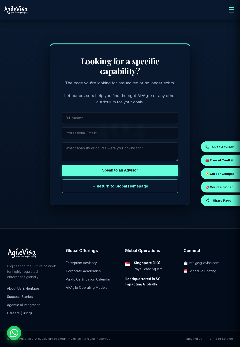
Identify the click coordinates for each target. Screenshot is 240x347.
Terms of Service (220, 338)
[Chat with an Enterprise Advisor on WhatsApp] (14, 333)
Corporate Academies (83, 271)
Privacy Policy (192, 338)
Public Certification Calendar (88, 279)
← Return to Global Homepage (120, 186)
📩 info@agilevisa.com (201, 263)
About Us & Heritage (23, 288)
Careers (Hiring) (19, 313)
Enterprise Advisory (81, 263)
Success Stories (20, 297)
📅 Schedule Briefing (200, 271)
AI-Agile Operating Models (86, 287)
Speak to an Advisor (120, 170)
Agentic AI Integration (24, 305)
